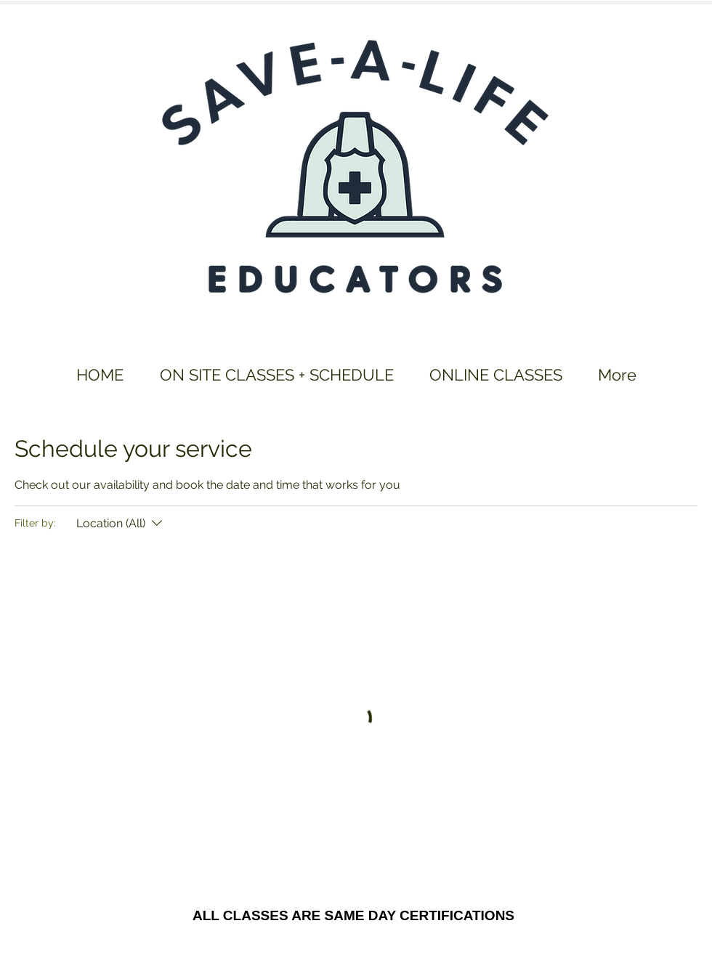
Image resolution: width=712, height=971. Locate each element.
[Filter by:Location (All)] (121, 523)
